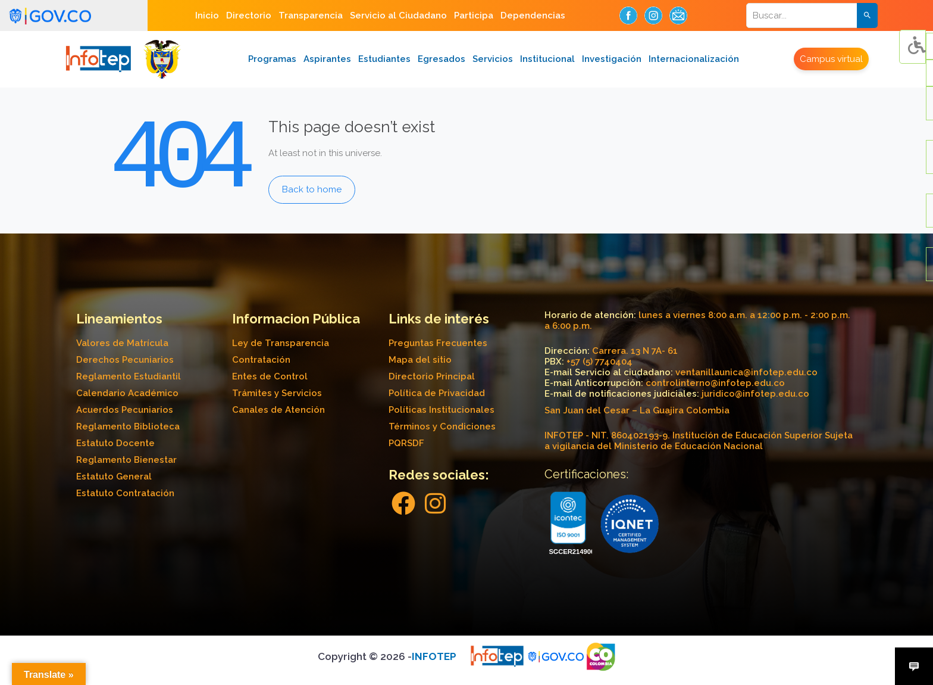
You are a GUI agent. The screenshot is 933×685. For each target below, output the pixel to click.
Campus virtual (831, 59)
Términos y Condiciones (442, 426)
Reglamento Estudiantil (128, 376)
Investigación (611, 59)
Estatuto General (114, 476)
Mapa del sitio (420, 359)
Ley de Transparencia (280, 343)
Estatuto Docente (115, 443)
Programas (272, 59)
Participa (473, 15)
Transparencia (310, 15)
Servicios (492, 59)
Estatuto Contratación (125, 493)
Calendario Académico (127, 393)
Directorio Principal (432, 376)
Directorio (248, 15)
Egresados (441, 59)
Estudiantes (384, 59)
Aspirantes (327, 59)
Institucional (547, 59)
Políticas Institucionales (441, 409)
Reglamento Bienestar (126, 459)
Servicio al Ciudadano (398, 15)
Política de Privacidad (437, 393)
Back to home (312, 189)
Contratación (261, 359)
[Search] (809, 15)
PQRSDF (406, 443)
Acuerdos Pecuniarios (124, 409)
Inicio (207, 15)
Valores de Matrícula (122, 343)
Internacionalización (694, 59)
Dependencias (532, 15)
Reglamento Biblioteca (128, 426)
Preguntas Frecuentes (438, 343)
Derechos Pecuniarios (125, 359)
